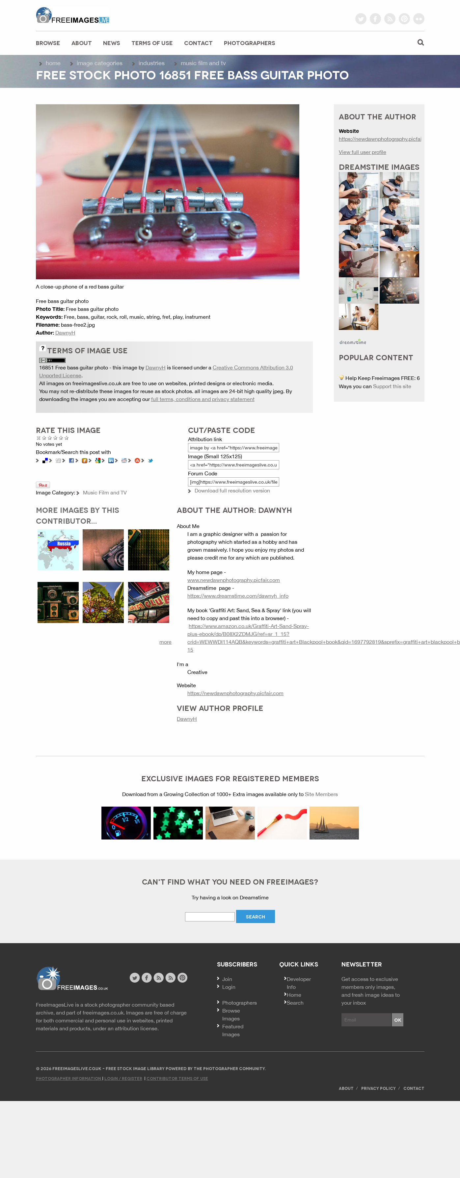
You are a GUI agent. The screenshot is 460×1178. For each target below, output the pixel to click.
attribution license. (137, 1028)
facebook (375, 18)
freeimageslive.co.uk (72, 15)
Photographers (249, 42)
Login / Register (123, 1078)
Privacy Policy (378, 1088)
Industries (152, 63)
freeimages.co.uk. (104, 1012)
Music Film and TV (203, 63)
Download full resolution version (232, 490)
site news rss (158, 978)
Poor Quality (44, 437)
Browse (48, 42)
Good (55, 437)
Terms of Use (152, 42)
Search (295, 1003)
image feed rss (170, 978)
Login (228, 987)
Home (53, 63)
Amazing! (66, 437)
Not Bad (50, 437)
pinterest (404, 18)
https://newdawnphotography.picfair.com (235, 693)
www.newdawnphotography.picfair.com (233, 580)
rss (389, 18)
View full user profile (362, 152)
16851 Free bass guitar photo (73, 367)
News (111, 42)
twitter (360, 18)
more (165, 642)
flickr (418, 18)
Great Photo (61, 437)
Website (72, 978)
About (81, 42)
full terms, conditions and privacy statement (203, 399)
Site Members (321, 794)
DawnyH (65, 333)
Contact (198, 42)
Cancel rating (38, 437)
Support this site (392, 386)
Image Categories (99, 63)
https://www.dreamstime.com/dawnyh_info (237, 596)
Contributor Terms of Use (177, 1078)
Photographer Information (69, 1078)
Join (227, 979)
